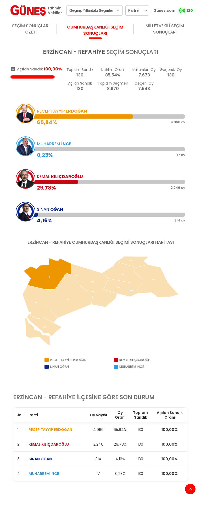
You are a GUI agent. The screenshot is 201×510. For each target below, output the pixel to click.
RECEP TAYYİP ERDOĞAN (50, 429)
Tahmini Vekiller (55, 10)
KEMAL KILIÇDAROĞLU (49, 444)
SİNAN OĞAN (40, 459)
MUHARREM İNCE (44, 473)
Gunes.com (164, 10)
